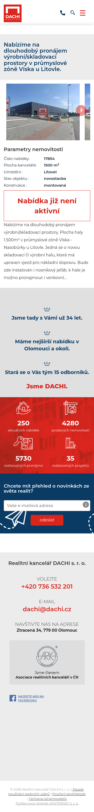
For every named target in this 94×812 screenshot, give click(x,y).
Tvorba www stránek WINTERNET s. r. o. (47, 803)
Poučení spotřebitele (69, 794)
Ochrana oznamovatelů (48, 799)
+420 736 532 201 (62, 13)
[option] (43, 112)
